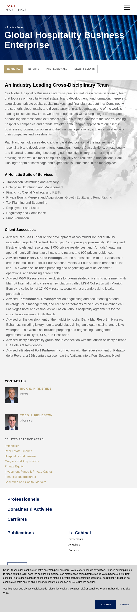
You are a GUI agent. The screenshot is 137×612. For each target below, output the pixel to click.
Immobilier (12, 445)
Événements (75, 539)
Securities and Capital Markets (25, 482)
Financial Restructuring (20, 476)
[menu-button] (126, 8)
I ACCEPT (105, 604)
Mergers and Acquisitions (22, 461)
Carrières (73, 550)
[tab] (13, 69)
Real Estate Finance (18, 451)
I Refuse (124, 604)
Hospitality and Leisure (20, 456)
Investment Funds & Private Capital (29, 471)
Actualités (74, 544)
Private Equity (14, 466)
